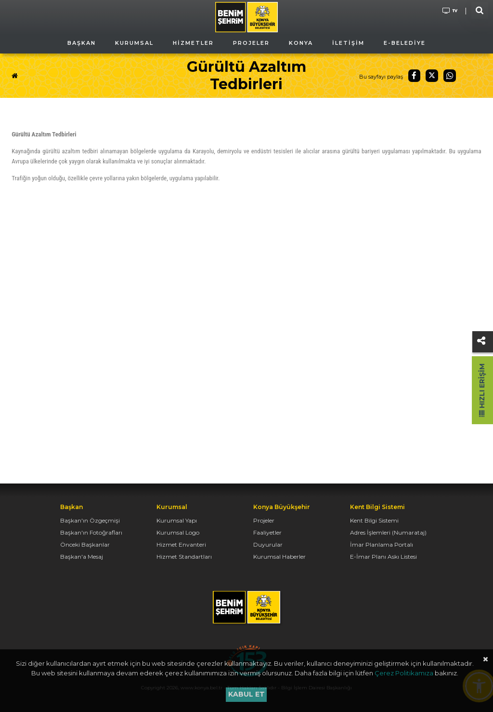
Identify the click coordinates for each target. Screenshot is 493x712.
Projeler (263, 520)
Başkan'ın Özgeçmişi (90, 520)
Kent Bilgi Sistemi (374, 520)
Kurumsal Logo (177, 532)
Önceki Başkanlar (85, 544)
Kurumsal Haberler (279, 556)
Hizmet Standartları (184, 556)
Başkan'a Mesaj (81, 556)
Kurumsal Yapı (176, 520)
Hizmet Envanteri (181, 544)
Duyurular (268, 544)
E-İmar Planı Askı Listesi (383, 556)
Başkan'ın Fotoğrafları (91, 532)
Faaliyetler (267, 532)
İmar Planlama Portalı (381, 544)
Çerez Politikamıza (404, 673)
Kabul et (246, 694)
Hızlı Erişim (482, 390)
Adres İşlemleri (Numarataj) (388, 532)
